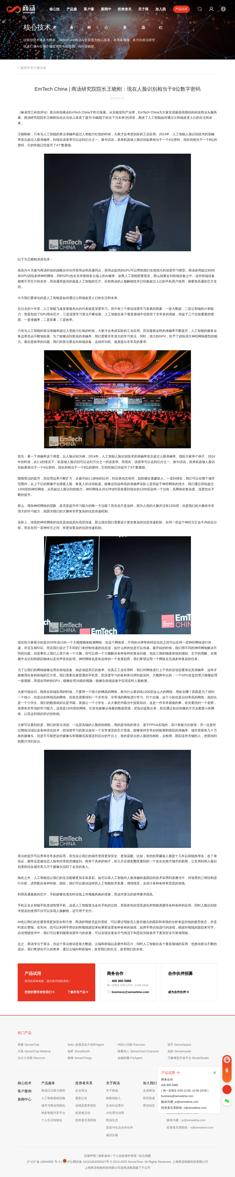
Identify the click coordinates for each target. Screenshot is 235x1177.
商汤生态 (112, 1120)
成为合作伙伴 (178, 992)
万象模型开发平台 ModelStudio (188, 1058)
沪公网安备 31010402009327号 (85, 1161)
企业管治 (81, 1090)
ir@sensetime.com (195, 1107)
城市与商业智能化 (53, 1105)
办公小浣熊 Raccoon (31, 1058)
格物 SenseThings (79, 1058)
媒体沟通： (186, 1120)
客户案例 (24, 1091)
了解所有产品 (77, 992)
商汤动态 (149, 1105)
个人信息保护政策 (125, 1155)
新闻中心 (24, 1099)
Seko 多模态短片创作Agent (85, 1044)
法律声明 (90, 1155)
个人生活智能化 (51, 1120)
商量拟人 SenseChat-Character (138, 1051)
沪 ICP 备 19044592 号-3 (43, 1161)
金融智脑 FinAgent (130, 1058)
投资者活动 (82, 1113)
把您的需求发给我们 (39, 992)
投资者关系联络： (190, 1127)
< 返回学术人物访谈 (32, 68)
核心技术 (24, 1083)
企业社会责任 (115, 1105)
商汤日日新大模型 (53, 1090)
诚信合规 (112, 1135)
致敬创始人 (113, 1098)
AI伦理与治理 (115, 1113)
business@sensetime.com (128, 992)
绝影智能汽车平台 (53, 1113)
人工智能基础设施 (53, 1098)
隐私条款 (104, 1155)
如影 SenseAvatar (179, 1051)
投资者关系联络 (85, 1120)
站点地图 (145, 1155)
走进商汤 (149, 1090)
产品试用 (181, 9)
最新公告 (81, 1098)
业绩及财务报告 (85, 1105)
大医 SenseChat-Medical (34, 1051)
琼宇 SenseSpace (179, 1044)
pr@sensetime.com (187, 1102)
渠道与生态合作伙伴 (119, 1127)
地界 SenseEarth (78, 1051)
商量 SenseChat (28, 1044)
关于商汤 (112, 1090)
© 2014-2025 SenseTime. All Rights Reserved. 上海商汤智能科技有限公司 (159, 1161)
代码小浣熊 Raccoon (131, 1044)
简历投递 (149, 1098)
